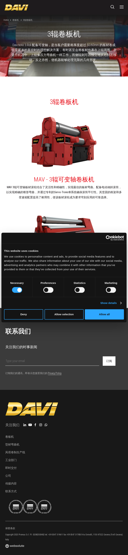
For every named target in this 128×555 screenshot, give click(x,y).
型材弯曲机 (12, 444)
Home (6, 20)
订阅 (109, 361)
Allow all (104, 314)
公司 (8, 475)
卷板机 (15, 20)
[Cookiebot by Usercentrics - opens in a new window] (108, 238)
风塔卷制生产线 (15, 452)
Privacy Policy (55, 373)
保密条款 (10, 528)
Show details (108, 302)
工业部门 (11, 460)
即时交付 (11, 468)
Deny (23, 314)
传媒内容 (11, 483)
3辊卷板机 (28, 20)
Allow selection (64, 314)
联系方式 (11, 491)
